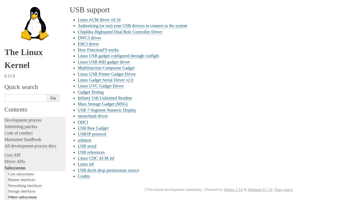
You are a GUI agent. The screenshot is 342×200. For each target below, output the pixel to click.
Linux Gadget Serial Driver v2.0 (105, 80)
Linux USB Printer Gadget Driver (107, 74)
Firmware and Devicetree (26, 161)
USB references (91, 152)
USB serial (87, 146)
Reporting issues (18, 132)
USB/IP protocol (92, 134)
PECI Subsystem (23, 34)
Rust (8, 110)
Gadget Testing (91, 92)
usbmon (84, 140)
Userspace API (17, 145)
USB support (21, 13)
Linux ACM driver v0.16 (99, 19)
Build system (15, 126)
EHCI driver (88, 44)
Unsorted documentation (25, 179)
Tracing (10, 91)
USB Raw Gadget (93, 128)
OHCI (83, 122)
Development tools (20, 72)
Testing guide (15, 78)
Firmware (12, 154)
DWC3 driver (89, 37)
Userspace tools (17, 139)
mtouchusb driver (93, 116)
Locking (11, 50)
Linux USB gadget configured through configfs (118, 55)
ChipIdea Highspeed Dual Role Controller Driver (120, 32)
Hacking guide (16, 85)
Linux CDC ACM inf (96, 158)
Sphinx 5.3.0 (233, 190)
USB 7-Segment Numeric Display (107, 110)
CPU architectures (20, 170)
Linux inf (86, 164)
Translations (14, 188)
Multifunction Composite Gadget (106, 68)
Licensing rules (17, 59)
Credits (84, 176)
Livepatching (15, 104)
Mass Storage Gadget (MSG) (103, 104)
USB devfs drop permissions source (108, 170)
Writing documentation (24, 65)
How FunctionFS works (98, 50)
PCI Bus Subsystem (25, 18)
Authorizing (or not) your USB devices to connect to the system (132, 25)
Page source (284, 190)
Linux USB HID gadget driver (104, 62)
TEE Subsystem (23, 44)
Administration (17, 119)
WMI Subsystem (23, 39)
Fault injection (16, 97)
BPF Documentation (26, 7)
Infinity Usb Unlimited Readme (105, 98)
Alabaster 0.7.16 (260, 190)
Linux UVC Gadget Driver (101, 86)
